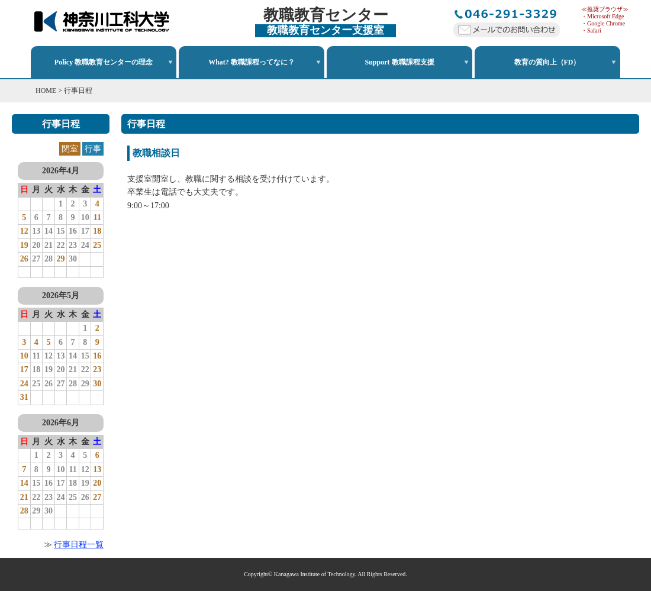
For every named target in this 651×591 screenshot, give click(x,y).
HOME (46, 90)
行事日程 (78, 90)
